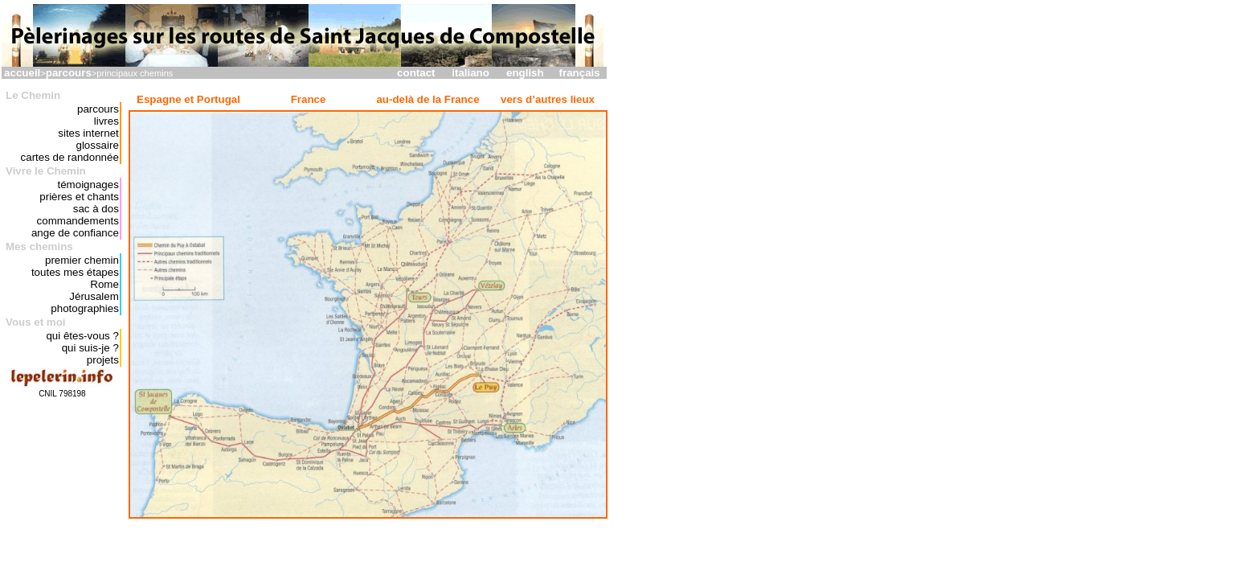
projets (103, 360)
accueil (22, 73)
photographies (84, 308)
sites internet (88, 133)
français (579, 73)
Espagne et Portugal (188, 99)
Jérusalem (93, 296)
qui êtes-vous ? (82, 336)
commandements (78, 221)
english (525, 73)
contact (416, 73)
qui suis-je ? (90, 348)
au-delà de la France (427, 99)
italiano (470, 73)
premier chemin (82, 260)
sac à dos (96, 209)
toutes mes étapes (75, 272)
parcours (69, 73)
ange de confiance (75, 233)
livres (106, 121)
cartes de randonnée (70, 157)
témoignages (88, 185)
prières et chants (79, 197)
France (308, 99)
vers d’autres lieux (548, 99)
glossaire (97, 145)
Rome (104, 284)
